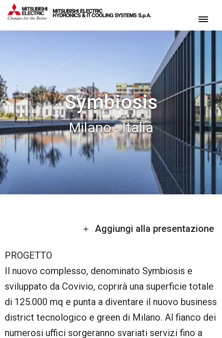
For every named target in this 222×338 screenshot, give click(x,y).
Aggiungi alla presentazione (148, 228)
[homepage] (79, 16)
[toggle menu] (203, 18)
